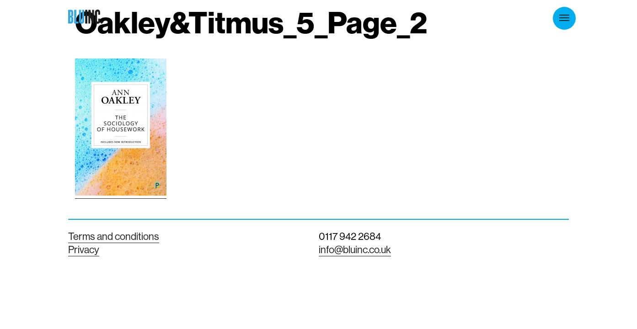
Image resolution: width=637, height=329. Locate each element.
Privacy (83, 249)
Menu (564, 18)
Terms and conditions (113, 236)
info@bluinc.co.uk (355, 249)
